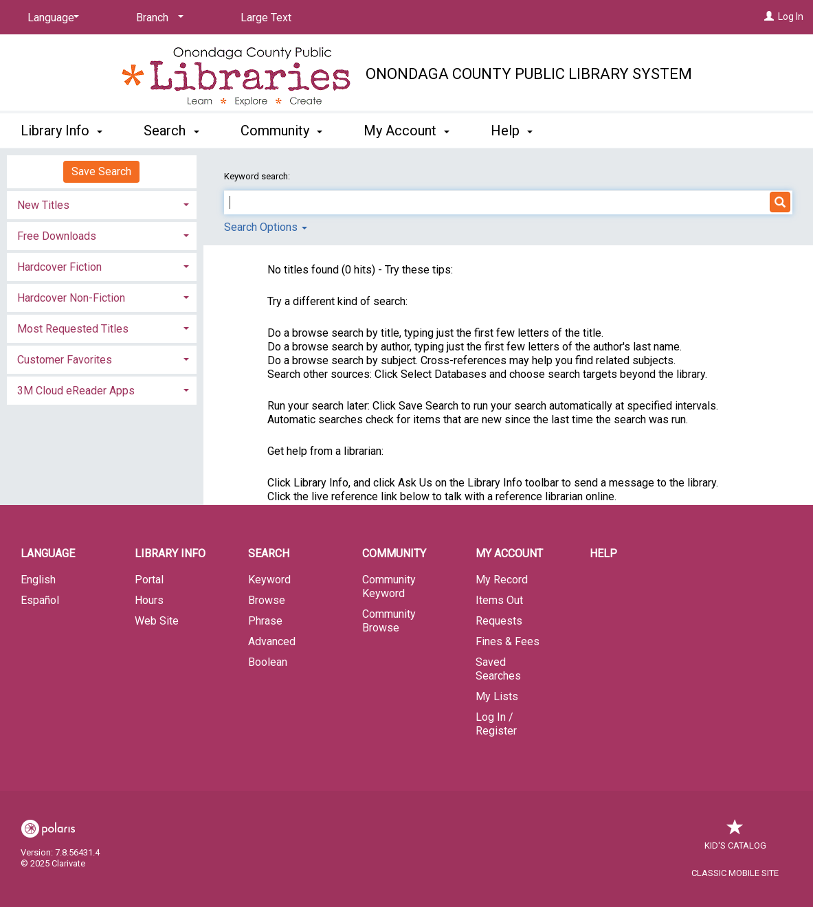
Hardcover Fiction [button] (59, 266)
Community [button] (281, 130)
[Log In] (769, 16)
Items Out (499, 600)
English (38, 579)
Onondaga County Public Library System (529, 73)
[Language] (51, 18)
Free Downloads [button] (56, 236)
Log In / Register (496, 723)
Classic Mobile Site (735, 873)
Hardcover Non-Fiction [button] (71, 297)
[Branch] (157, 18)
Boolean (267, 662)
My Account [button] (406, 130)
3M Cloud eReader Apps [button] (76, 390)
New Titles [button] (43, 205)
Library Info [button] (61, 130)
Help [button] (512, 130)
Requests (499, 620)
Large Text (266, 17)
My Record (502, 579)
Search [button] (171, 130)
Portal (149, 579)
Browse (266, 600)
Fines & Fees (507, 641)
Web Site (157, 620)
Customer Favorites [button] (64, 359)
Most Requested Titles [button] (73, 328)
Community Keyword (389, 586)
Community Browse (389, 620)
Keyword (269, 579)
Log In (790, 16)
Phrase (265, 620)
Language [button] (48, 553)
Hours (149, 600)
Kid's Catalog (735, 839)
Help (603, 553)
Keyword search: (258, 176)
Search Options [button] (265, 227)
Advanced (272, 641)
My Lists (497, 696)
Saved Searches (498, 669)
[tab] (102, 203)
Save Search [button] (101, 171)
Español (40, 600)
